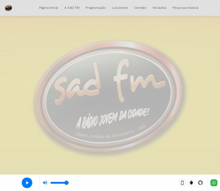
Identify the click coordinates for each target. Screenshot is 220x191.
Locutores (120, 8)
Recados (159, 8)
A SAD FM (71, 8)
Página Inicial (48, 8)
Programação (95, 8)
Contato (140, 8)
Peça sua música (185, 8)
